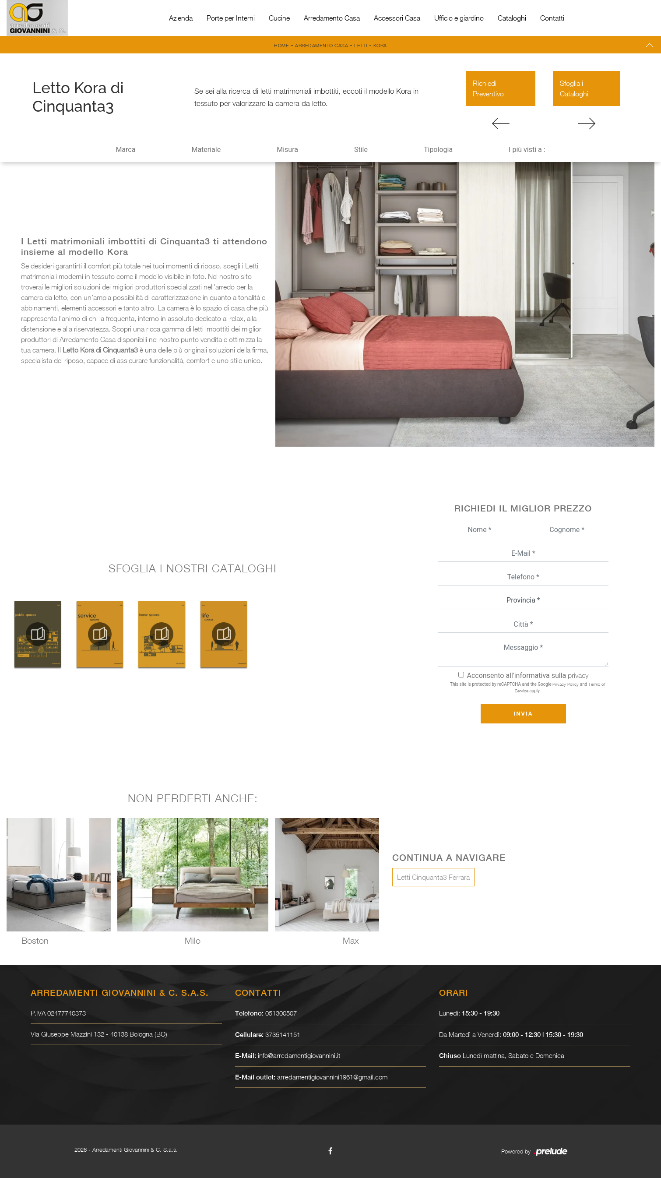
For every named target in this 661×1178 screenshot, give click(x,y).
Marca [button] (125, 149)
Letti (360, 45)
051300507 (281, 1013)
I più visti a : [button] (527, 149)
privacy (578, 675)
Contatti (552, 18)
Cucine (279, 18)
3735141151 (282, 1034)
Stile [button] (361, 149)
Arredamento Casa (332, 18)
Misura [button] (287, 149)
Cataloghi (512, 18)
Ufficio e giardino (459, 18)
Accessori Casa (397, 18)
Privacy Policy (565, 684)
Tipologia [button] (438, 149)
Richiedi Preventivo (488, 88)
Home (281, 45)
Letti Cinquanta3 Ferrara (433, 877)
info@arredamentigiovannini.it (299, 1055)
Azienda (181, 18)
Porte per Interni (231, 18)
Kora (380, 45)
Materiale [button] (206, 149)
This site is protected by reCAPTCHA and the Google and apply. (527, 687)
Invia (523, 713)
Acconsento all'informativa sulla (528, 675)
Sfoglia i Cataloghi (574, 88)
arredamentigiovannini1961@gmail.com (333, 1077)
